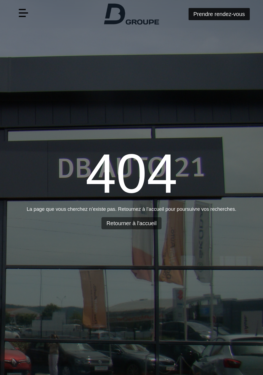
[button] (23, 14)
